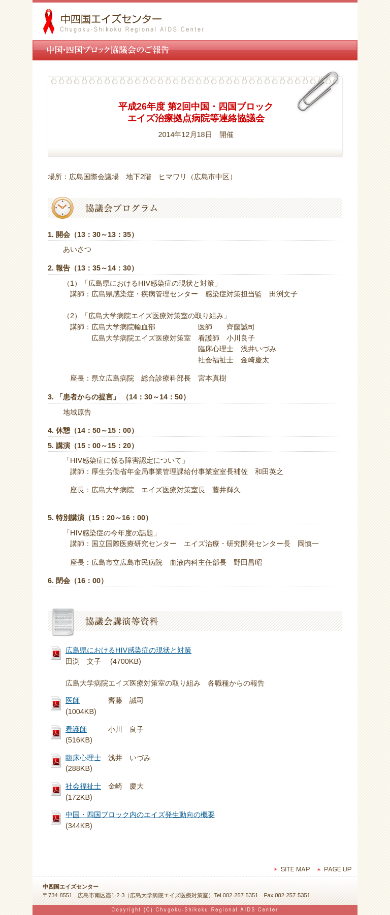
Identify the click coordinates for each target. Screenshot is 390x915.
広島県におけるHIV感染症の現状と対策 (128, 650)
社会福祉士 (83, 786)
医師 (73, 700)
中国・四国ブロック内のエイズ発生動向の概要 (140, 814)
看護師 (76, 729)
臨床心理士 (83, 758)
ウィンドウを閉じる (195, 844)
